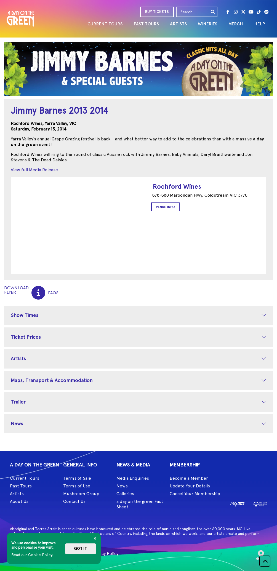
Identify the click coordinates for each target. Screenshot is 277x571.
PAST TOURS (146, 23)
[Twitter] (243, 12)
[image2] (260, 503)
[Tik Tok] (259, 12)
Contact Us (74, 501)
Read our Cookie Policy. (32, 555)
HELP (259, 23)
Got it (80, 548)
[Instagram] (235, 12)
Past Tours (21, 486)
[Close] (95, 538)
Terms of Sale (77, 478)
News (17, 423)
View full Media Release (34, 169)
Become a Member (189, 478)
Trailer (18, 402)
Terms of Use (76, 486)
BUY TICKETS (157, 11)
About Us (19, 501)
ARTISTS (178, 23)
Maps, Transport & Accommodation (52, 380)
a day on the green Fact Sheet (139, 504)
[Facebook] (228, 12)
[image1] (237, 503)
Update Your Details (190, 486)
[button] (264, 561)
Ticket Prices (26, 337)
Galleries (125, 493)
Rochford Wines (177, 186)
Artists (18, 358)
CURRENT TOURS (104, 23)
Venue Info (165, 207)
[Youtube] (251, 12)
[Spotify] (266, 12)
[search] (213, 12)
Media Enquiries (132, 478)
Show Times (24, 315)
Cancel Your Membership (195, 493)
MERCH (235, 23)
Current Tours (24, 478)
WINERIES (207, 23)
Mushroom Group (81, 493)
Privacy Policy (105, 553)
